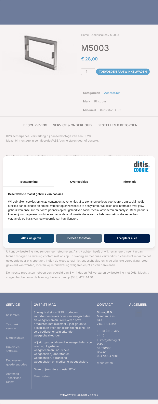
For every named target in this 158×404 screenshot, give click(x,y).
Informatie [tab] (129, 181)
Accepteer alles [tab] (127, 238)
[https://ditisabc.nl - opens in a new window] (142, 166)
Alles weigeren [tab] (31, 238)
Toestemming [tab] (28, 181)
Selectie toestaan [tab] (79, 238)
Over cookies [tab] (79, 181)
